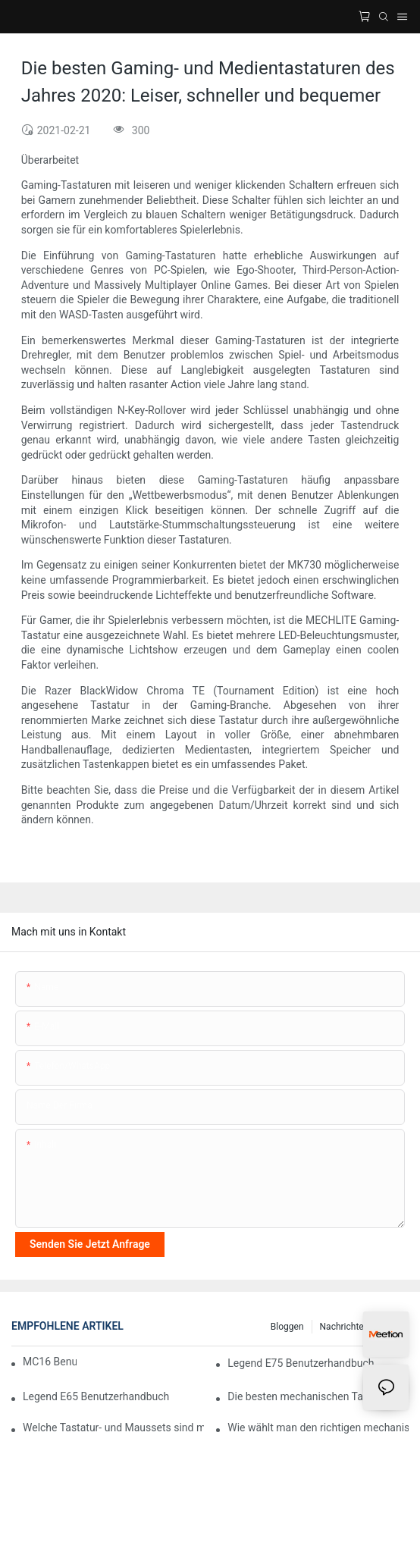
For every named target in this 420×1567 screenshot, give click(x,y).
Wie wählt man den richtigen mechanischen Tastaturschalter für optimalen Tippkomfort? (318, 1427)
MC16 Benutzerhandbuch (50, 1361)
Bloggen (287, 1326)
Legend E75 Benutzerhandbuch (300, 1363)
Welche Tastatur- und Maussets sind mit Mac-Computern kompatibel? (113, 1427)
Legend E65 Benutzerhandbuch (96, 1396)
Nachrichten (344, 1326)
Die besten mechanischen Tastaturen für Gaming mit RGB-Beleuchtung (318, 1396)
